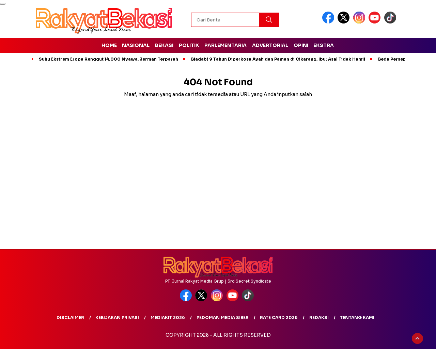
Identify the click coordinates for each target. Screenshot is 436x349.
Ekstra (323, 45)
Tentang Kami (357, 317)
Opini (301, 45)
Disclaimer (70, 317)
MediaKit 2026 (168, 317)
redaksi (319, 317)
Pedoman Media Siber (223, 317)
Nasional (136, 45)
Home (109, 45)
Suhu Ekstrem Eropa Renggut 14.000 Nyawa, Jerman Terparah (108, 59)
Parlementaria (225, 45)
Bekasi (164, 45)
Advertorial (270, 45)
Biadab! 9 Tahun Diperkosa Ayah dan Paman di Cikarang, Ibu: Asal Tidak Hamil (278, 59)
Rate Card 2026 (279, 317)
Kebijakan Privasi (117, 317)
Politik (189, 45)
